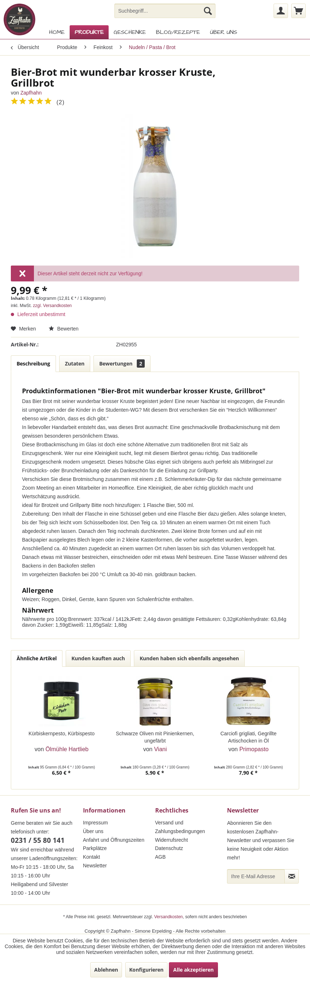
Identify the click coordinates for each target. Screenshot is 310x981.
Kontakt (91, 857)
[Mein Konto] (281, 11)
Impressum (95, 822)
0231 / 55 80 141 (38, 840)
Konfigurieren (146, 969)
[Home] (57, 32)
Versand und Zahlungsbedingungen (180, 827)
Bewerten (64, 329)
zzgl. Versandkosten (52, 305)
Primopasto (253, 749)
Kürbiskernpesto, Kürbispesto (62, 733)
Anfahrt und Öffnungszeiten (113, 840)
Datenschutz (169, 848)
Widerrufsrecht (171, 840)
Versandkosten (168, 916)
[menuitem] (164, 11)
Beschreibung (33, 363)
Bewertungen (122, 363)
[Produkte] (89, 32)
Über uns (93, 831)
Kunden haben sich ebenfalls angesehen (189, 658)
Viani (160, 749)
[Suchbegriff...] (164, 11)
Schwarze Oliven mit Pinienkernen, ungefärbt (155, 737)
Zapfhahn (31, 93)
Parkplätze (95, 848)
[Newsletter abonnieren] (291, 876)
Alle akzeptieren (193, 969)
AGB (160, 857)
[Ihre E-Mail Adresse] (256, 876)
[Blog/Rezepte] (178, 32)
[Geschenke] (130, 32)
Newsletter (95, 865)
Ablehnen (106, 969)
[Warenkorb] (298, 11)
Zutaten (74, 363)
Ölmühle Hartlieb (66, 749)
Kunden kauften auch (98, 658)
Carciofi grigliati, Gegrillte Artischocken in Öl (249, 737)
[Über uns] (223, 32)
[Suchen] (207, 11)
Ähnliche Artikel (37, 658)
